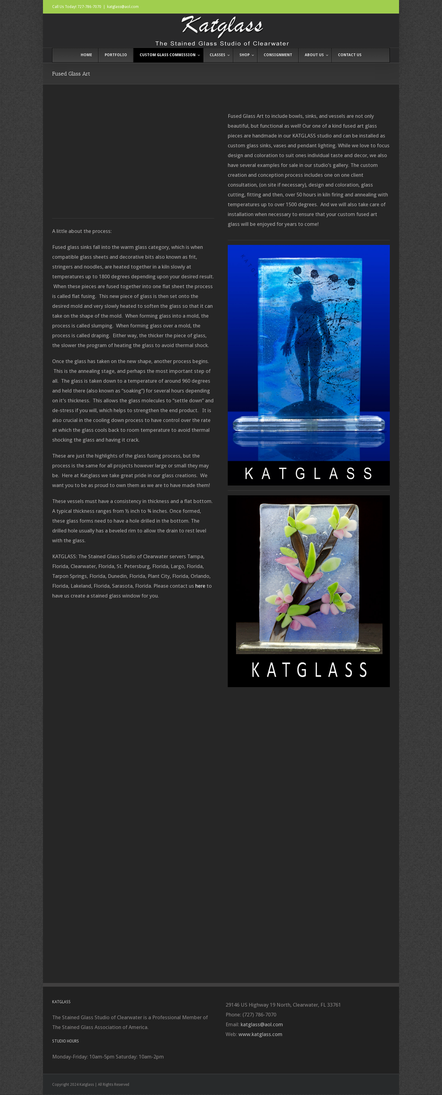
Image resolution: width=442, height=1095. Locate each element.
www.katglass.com (260, 1034)
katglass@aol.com (123, 7)
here (200, 586)
